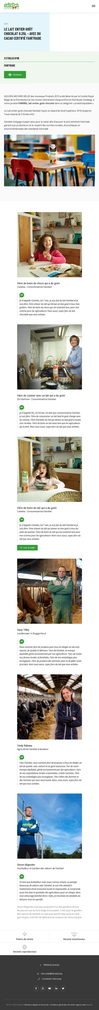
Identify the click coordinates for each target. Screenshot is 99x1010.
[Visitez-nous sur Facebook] (36, 988)
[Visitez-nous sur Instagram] (43, 988)
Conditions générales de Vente (62, 1004)
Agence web (81, 1004)
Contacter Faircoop (51, 978)
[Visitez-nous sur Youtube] (49, 988)
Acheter (17, 74)
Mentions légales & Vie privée (36, 1004)
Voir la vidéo (29, 547)
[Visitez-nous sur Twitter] (63, 988)
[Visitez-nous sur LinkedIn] (56, 988)
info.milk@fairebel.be (51, 973)
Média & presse (51, 964)
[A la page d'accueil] (11, 6)
